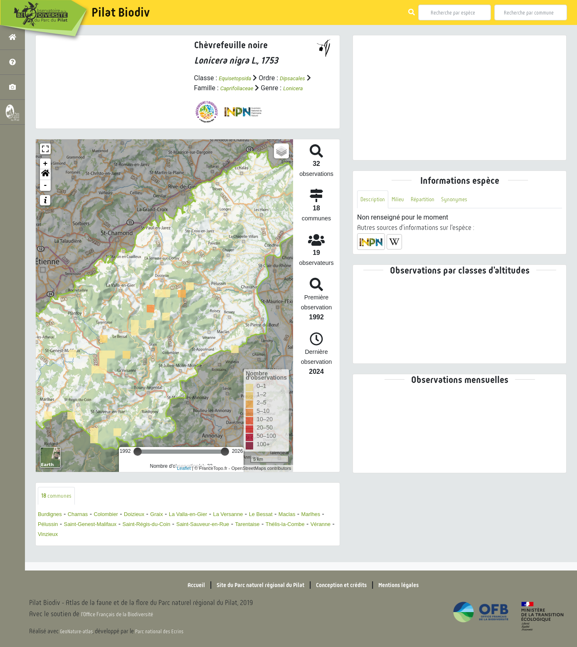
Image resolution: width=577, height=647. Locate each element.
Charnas (86, 525)
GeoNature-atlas (79, 631)
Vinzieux (172, 545)
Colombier (120, 525)
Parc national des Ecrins (169, 631)
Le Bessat (306, 525)
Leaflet (184, 478)
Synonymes (473, 200)
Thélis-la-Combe (98, 545)
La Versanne (267, 525)
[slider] (137, 461)
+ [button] (45, 174)
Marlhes (77, 535)
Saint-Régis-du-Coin (227, 535)
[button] (45, 184)
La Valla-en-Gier (218, 525)
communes (59, 507)
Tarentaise (53, 545)
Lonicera (228, 98)
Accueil (170, 584)
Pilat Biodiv (120, 12)
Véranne (141, 545)
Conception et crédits (351, 584)
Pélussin (106, 535)
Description (375, 200)
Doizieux (153, 525)
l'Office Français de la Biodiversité (127, 614)
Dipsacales (210, 88)
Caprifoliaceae (280, 88)
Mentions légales (421, 584)
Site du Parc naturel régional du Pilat (249, 584)
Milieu (406, 200)
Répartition (435, 200)
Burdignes (53, 525)
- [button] (45, 195)
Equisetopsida (239, 78)
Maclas (48, 535)
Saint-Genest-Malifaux (158, 535)
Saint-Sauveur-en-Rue (296, 535)
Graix (180, 525)
